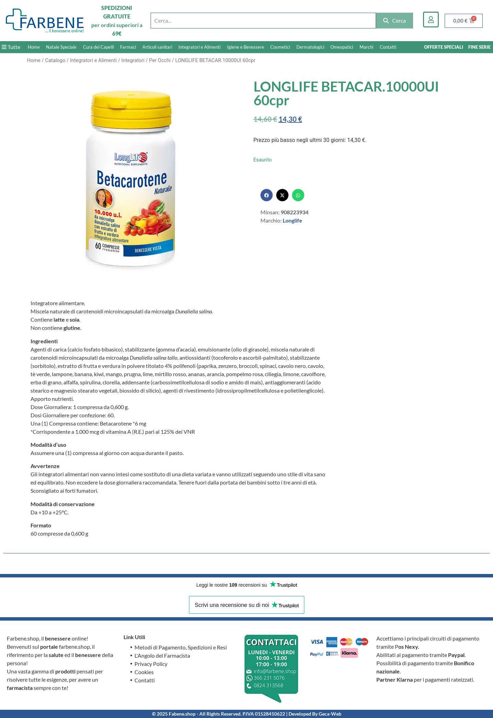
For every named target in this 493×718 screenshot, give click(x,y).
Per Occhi (160, 60)
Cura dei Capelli (98, 47)
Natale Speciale (61, 47)
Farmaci (128, 47)
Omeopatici (341, 47)
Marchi (366, 47)
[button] (266, 195)
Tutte (11, 47)
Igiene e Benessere (245, 47)
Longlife (292, 220)
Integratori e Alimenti (199, 47)
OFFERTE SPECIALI (443, 47)
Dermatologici (310, 47)
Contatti (388, 47)
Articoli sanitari (157, 47)
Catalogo (55, 60)
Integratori (132, 60)
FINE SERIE (479, 47)
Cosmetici (280, 47)
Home (34, 47)
